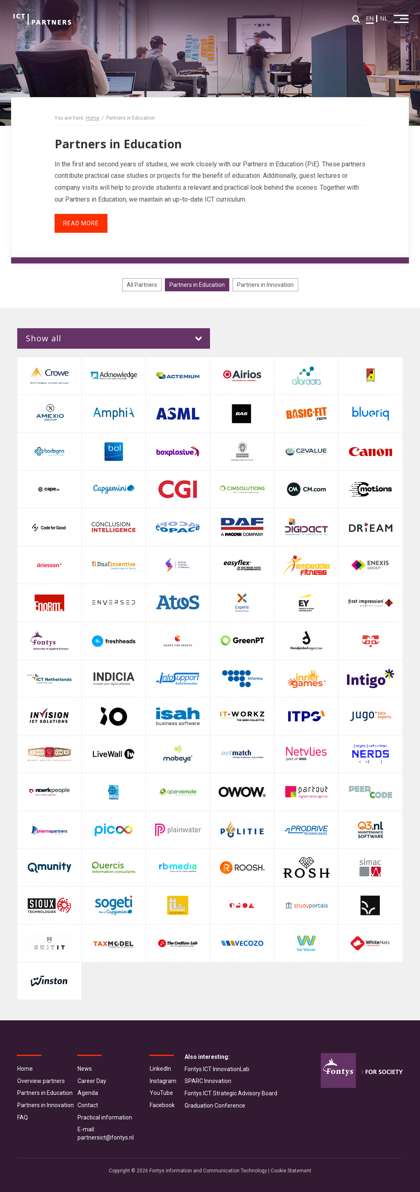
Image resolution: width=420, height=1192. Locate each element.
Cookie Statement (291, 1171)
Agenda (88, 1093)
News (85, 1068)
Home (92, 118)
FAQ (22, 1117)
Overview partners (41, 1081)
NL (383, 19)
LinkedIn (160, 1068)
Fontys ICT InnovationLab (217, 1069)
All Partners (142, 285)
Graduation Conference (215, 1105)
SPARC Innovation (208, 1081)
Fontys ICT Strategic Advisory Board (231, 1093)
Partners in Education (197, 285)
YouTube (161, 1093)
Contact (88, 1105)
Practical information (105, 1117)
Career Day (92, 1081)
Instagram (163, 1081)
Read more (81, 223)
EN (369, 19)
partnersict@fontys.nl (106, 1137)
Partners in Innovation (265, 285)
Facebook (162, 1105)
